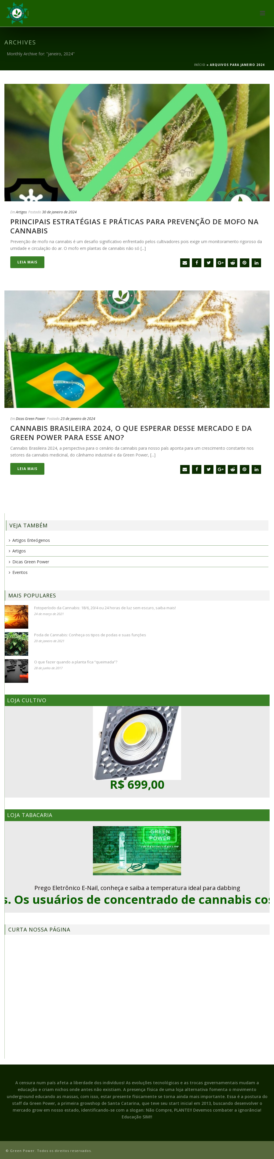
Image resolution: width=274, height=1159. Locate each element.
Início (200, 65)
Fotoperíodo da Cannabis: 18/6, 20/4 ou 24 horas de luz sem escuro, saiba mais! (105, 607)
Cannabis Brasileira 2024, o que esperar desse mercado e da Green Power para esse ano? (131, 432)
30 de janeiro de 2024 (59, 212)
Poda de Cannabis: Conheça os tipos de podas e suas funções (90, 634)
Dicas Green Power (30, 418)
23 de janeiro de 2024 (78, 418)
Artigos (21, 212)
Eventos (18, 572)
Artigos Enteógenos (29, 540)
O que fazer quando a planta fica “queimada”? (75, 662)
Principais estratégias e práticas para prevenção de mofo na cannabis (134, 226)
